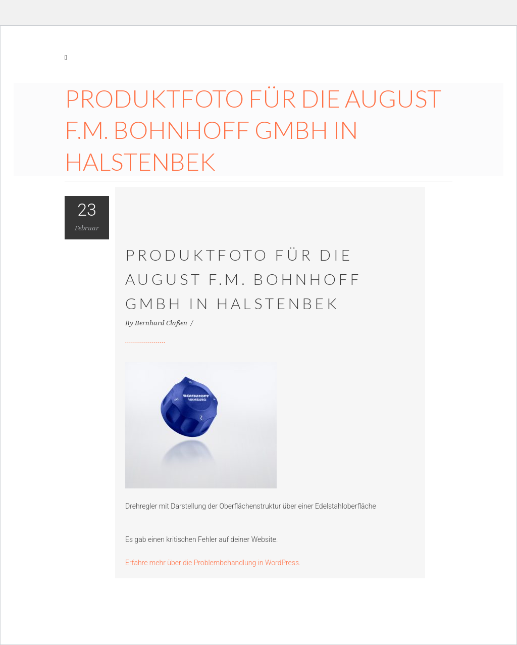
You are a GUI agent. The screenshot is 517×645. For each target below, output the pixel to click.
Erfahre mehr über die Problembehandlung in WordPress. (212, 563)
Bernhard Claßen (162, 323)
